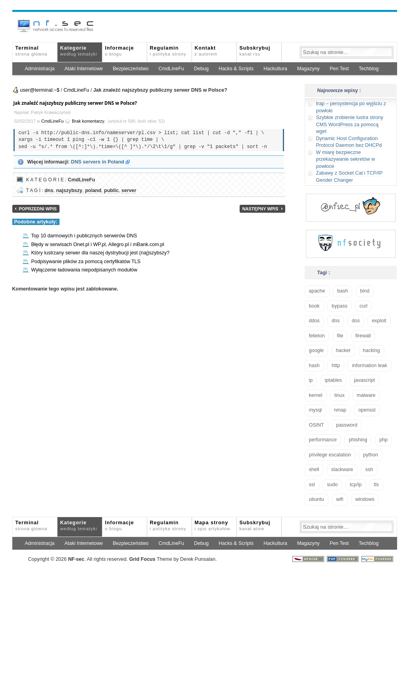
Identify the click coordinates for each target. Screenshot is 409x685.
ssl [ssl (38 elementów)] (312, 484)
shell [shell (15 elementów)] (314, 469)
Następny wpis (260, 208)
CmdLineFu (171, 68)
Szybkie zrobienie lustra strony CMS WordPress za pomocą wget (350, 124)
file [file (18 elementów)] (340, 336)
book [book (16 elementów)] (314, 306)
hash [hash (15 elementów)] (314, 365)
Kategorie (78, 50)
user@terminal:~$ (40, 90)
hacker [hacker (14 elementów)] (343, 350)
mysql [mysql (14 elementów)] (315, 410)
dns (48, 190)
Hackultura (275, 68)
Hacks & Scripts (236, 68)
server (128, 190)
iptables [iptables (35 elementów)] (333, 380)
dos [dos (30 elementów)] (356, 320)
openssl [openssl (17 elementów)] (366, 410)
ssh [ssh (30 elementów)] (369, 469)
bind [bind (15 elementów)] (365, 291)
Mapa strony (212, 525)
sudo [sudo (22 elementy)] (332, 484)
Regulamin (168, 50)
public (111, 190)
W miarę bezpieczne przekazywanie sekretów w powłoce (345, 159)
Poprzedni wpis (38, 208)
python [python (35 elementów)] (370, 455)
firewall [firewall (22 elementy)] (363, 336)
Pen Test (339, 68)
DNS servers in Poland (97, 162)
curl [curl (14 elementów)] (363, 306)
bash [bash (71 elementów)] (342, 291)
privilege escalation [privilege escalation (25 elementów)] (330, 455)
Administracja (40, 68)
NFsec (76, 559)
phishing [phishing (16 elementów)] (358, 440)
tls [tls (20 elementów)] (376, 484)
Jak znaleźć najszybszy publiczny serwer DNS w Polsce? (75, 103)
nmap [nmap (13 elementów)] (340, 410)
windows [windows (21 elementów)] (364, 499)
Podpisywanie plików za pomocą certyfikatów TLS (86, 261)
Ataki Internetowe (84, 68)
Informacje (119, 50)
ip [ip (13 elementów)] (311, 380)
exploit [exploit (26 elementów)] (379, 320)
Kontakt (206, 50)
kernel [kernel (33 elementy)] (316, 395)
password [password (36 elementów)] (346, 425)
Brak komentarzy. (88, 121)
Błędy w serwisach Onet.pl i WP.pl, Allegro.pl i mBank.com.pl (97, 244)
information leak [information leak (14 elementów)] (369, 365)
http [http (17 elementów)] (336, 365)
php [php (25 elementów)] (383, 440)
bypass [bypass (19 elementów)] (340, 306)
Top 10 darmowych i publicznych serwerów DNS (84, 236)
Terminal (31, 50)
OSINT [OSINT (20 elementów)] (316, 425)
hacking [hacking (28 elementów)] (371, 350)
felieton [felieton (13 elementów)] (317, 336)
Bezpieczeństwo (130, 68)
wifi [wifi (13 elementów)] (339, 499)
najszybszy (69, 190)
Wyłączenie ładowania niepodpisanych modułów (84, 270)
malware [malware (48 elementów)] (366, 395)
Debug (201, 68)
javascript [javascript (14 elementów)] (364, 380)
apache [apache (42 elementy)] (317, 291)
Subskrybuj (255, 50)
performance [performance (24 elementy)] (323, 440)
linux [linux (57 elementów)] (339, 395)
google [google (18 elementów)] (316, 350)
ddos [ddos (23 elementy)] (314, 320)
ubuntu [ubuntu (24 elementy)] (316, 499)
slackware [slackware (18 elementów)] (342, 469)
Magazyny (308, 68)
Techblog (368, 68)
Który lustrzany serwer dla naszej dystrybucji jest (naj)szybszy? (100, 253)
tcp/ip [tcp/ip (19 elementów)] (356, 484)
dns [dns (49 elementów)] (336, 320)
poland (93, 190)
